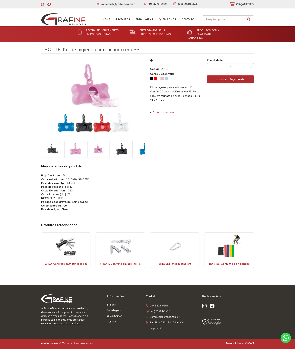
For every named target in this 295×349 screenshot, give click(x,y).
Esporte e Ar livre (163, 112)
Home (106, 19)
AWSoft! (249, 343)
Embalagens (144, 19)
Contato (188, 19)
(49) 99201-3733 (188, 4)
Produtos (123, 19)
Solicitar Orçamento (230, 79)
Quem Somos (167, 19)
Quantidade (215, 60)
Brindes (111, 304)
